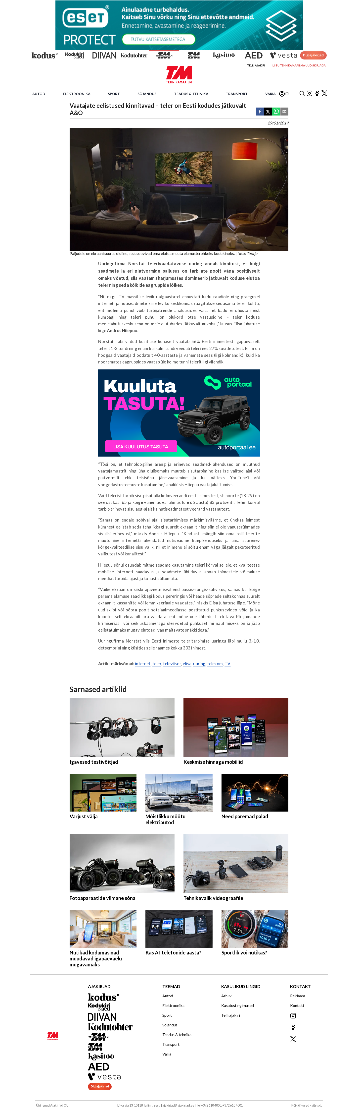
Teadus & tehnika (191, 94)
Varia (270, 94)
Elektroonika (76, 94)
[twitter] (268, 112)
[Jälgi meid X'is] (324, 93)
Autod (38, 94)
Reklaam (297, 995)
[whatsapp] (276, 112)
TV (227, 663)
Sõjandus (146, 94)
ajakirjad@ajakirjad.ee (178, 1105)
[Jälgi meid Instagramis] (309, 93)
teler (156, 663)
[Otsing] (302, 93)
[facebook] (260, 112)
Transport (237, 94)
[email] (284, 112)
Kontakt (297, 1005)
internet (142, 663)
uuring (199, 663)
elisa (187, 663)
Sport (114, 94)
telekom (215, 663)
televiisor (172, 663)
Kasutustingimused (237, 1005)
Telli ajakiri (256, 65)
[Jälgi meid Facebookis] (317, 93)
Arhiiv (226, 995)
